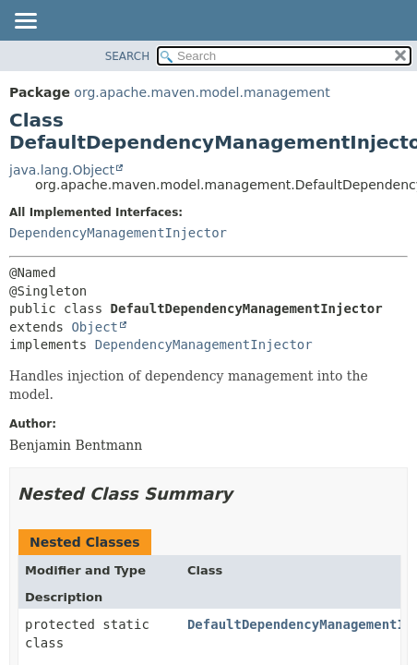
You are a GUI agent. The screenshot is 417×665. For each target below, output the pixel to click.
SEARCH (127, 56)
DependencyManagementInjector (118, 232)
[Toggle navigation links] (25, 22)
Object (94, 327)
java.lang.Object (61, 170)
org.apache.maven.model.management (201, 92)
